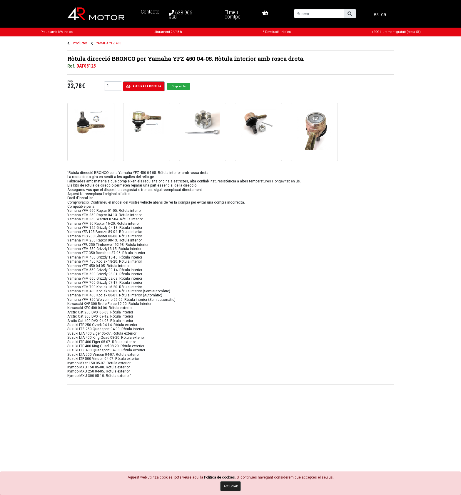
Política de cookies (219, 477)
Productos (80, 43)
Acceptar (231, 486)
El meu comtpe (232, 14)
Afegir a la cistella (143, 86)
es (376, 14)
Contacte (150, 12)
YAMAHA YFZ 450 (108, 43)
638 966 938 (180, 14)
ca (383, 14)
